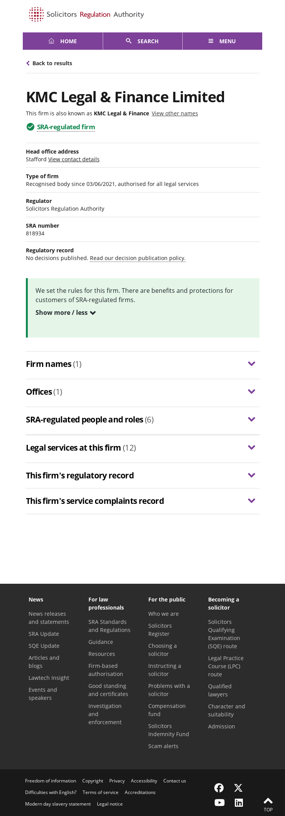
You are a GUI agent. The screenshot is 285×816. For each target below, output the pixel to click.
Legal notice (110, 804)
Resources (101, 653)
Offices (44, 391)
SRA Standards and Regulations (109, 626)
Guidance (100, 641)
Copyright (92, 780)
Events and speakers (43, 693)
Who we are (163, 613)
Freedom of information (50, 780)
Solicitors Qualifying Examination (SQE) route (224, 634)
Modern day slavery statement (58, 804)
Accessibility (144, 780)
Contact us (174, 780)
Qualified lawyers (220, 690)
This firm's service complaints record (95, 500)
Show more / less (62, 312)
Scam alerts (163, 746)
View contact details (74, 159)
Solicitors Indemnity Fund (168, 730)
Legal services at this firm (81, 447)
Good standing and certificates (108, 690)
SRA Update (44, 633)
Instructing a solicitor (164, 669)
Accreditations (140, 792)
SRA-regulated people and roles (90, 419)
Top (268, 804)
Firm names (53, 364)
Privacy (117, 780)
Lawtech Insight (49, 677)
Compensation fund (167, 710)
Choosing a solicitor (162, 649)
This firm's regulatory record (80, 475)
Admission (221, 726)
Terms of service (101, 792)
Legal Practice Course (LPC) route (226, 666)
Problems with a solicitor (169, 690)
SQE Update (44, 645)
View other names (175, 113)
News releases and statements (49, 617)
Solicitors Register (160, 629)
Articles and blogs (44, 661)
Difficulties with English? (50, 792)
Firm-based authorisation (105, 669)
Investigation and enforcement (105, 714)
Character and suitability (226, 710)
